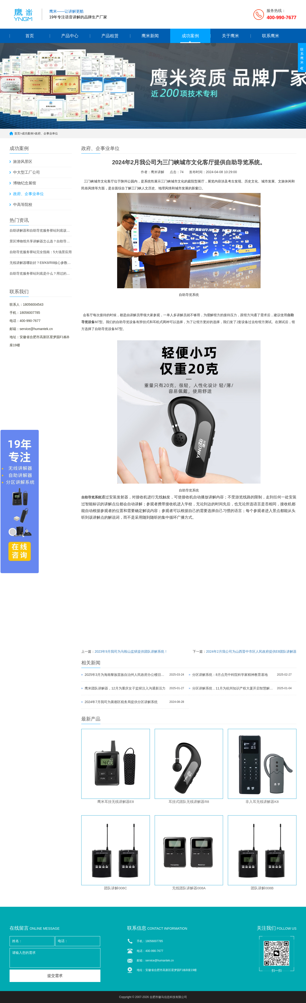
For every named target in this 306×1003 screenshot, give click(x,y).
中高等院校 (22, 205)
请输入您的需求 (55, 958)
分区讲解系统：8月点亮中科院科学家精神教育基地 (230, 675)
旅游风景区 (22, 162)
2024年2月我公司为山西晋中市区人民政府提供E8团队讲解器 (251, 651)
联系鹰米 (270, 35)
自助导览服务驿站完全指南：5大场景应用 (41, 252)
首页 (29, 35)
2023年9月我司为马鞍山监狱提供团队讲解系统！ (131, 651)
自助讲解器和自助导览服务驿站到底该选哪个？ (41, 230)
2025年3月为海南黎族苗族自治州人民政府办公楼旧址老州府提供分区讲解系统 (126, 675)
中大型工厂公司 (26, 172)
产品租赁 (110, 35)
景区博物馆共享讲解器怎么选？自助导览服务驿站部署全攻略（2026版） (41, 241)
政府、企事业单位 (46, 133)
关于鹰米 (230, 35)
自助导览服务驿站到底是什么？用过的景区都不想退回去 (41, 273)
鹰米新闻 (150, 35)
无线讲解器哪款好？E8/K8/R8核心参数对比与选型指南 (41, 263)
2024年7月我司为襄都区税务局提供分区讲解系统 (121, 702)
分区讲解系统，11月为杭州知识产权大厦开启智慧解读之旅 (233, 688)
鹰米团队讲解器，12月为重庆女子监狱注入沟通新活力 (125, 688)
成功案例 (190, 35)
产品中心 (69, 35)
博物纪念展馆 (24, 183)
